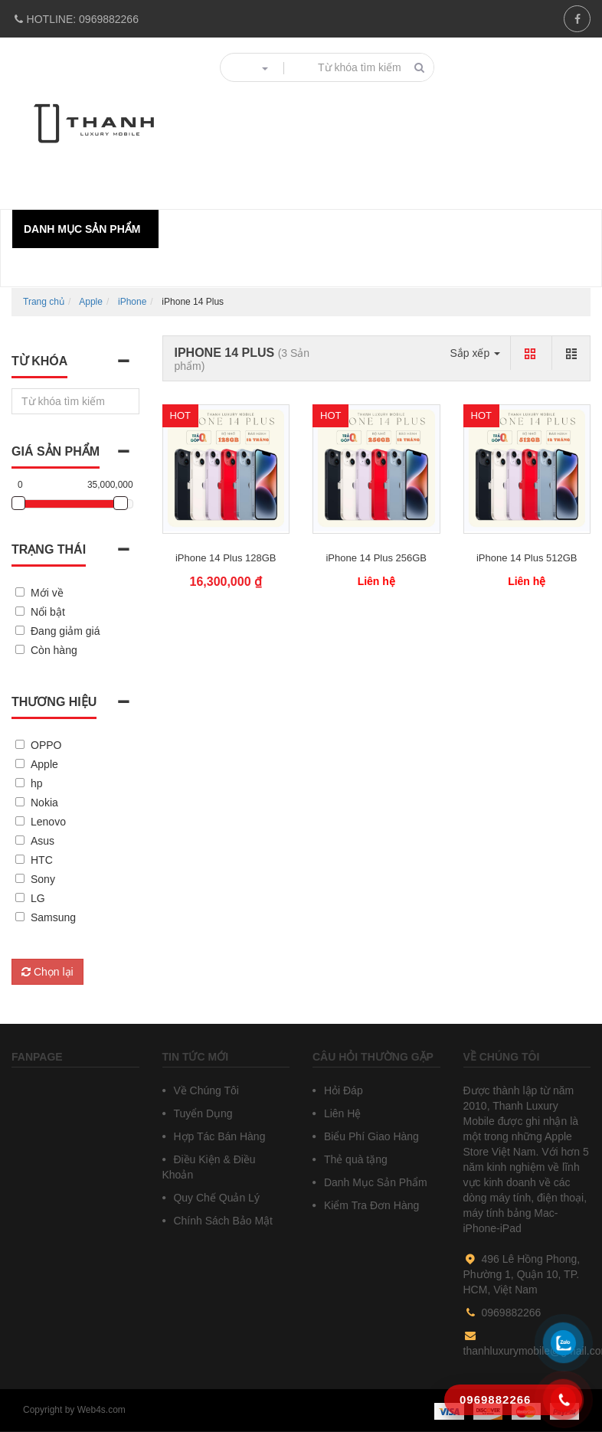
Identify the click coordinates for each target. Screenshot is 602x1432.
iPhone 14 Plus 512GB (526, 558)
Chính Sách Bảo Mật (222, 1221)
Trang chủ (43, 301)
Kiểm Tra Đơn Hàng (370, 1205)
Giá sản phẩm (55, 451)
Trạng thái (48, 549)
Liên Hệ (341, 1113)
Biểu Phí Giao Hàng (370, 1136)
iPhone (132, 301)
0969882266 (75, 19)
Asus (42, 841)
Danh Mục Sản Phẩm (374, 1182)
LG (38, 898)
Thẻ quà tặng (354, 1159)
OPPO (46, 745)
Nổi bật (48, 612)
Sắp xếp (475, 353)
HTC (42, 860)
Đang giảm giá (65, 631)
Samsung (53, 917)
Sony (43, 879)
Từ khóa (39, 361)
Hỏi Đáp (342, 1090)
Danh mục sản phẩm (82, 229)
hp (37, 783)
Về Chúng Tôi (205, 1090)
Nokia (44, 802)
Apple (91, 301)
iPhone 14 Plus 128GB (225, 558)
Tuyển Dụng (202, 1113)
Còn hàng (54, 650)
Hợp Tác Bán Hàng (218, 1136)
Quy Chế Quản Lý (215, 1198)
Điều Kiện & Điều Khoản (209, 1167)
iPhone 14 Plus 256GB (376, 558)
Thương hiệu (54, 701)
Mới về (47, 593)
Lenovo (48, 822)
